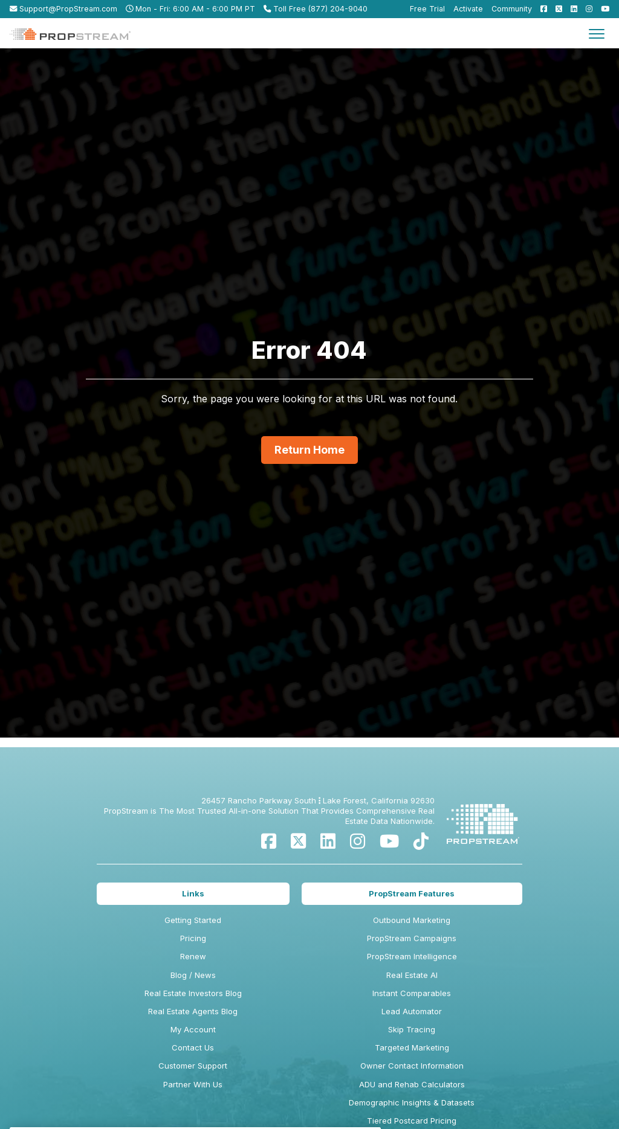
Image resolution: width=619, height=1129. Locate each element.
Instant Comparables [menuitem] (411, 993)
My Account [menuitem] (193, 1029)
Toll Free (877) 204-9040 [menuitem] (316, 8)
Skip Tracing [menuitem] (411, 1029)
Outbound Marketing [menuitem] (411, 920)
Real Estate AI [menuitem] (412, 975)
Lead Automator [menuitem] (411, 1011)
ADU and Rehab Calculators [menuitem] (412, 1084)
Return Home (309, 449)
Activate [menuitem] (468, 8)
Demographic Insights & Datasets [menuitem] (412, 1102)
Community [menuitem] (511, 8)
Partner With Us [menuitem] (192, 1084)
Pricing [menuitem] (193, 938)
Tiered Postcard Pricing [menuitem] (411, 1120)
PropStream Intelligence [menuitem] (412, 956)
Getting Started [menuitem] (192, 920)
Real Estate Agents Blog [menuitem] (193, 1011)
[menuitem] (540, 8)
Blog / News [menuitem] (193, 975)
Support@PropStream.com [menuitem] (63, 8)
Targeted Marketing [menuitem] (412, 1047)
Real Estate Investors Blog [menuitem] (193, 993)
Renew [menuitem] (193, 956)
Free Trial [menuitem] (427, 8)
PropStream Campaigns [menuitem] (411, 938)
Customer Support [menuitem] (192, 1065)
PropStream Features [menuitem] (412, 893)
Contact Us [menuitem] (193, 1047)
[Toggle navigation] (596, 33)
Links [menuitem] (193, 893)
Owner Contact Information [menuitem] (412, 1065)
